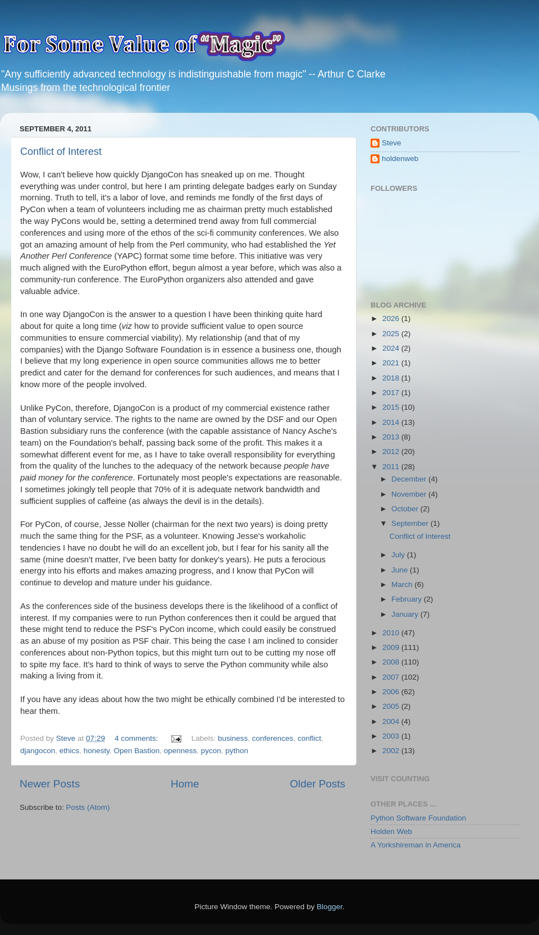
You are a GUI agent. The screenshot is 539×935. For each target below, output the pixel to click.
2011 (391, 466)
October (406, 509)
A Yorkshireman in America (416, 845)
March (402, 584)
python (236, 750)
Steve (391, 143)
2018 (391, 378)
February (407, 599)
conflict (309, 738)
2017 (391, 392)
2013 (391, 437)
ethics (69, 750)
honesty (96, 750)
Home (185, 784)
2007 (391, 677)
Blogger (329, 906)
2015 (391, 407)
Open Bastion (136, 750)
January (406, 614)
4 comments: (137, 738)
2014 (391, 422)
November (409, 494)
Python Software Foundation (418, 818)
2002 (391, 750)
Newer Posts (50, 784)
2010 (391, 633)
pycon (211, 750)
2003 (391, 736)
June (400, 570)
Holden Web (391, 831)
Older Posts (317, 784)
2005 (391, 706)
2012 (391, 451)
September (411, 523)
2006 (391, 692)
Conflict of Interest (61, 151)
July (399, 555)
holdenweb (400, 158)
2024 (391, 348)
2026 (391, 318)
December (409, 479)
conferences (273, 738)
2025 (391, 333)
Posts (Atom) (88, 807)
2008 (391, 662)
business (233, 738)
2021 (391, 363)
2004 (391, 721)
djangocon (37, 750)
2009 (391, 647)
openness (180, 750)
